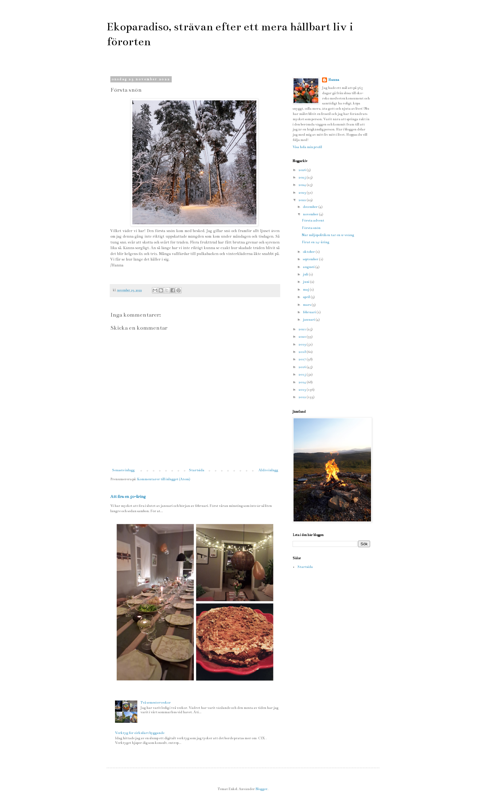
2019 (302, 344)
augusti (309, 267)
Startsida (196, 470)
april (307, 297)
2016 (302, 367)
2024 (302, 185)
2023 (302, 193)
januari (309, 320)
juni (306, 282)
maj (306, 290)
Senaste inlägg (123, 470)
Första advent (313, 220)
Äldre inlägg (268, 470)
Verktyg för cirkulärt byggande (139, 733)
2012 (302, 397)
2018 (302, 352)
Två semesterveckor (155, 703)
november (311, 214)
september (311, 259)
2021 (302, 329)
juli (306, 274)
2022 (302, 200)
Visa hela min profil (307, 147)
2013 (302, 390)
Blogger (261, 789)
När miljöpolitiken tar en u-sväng (328, 235)
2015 (302, 374)
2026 (302, 170)
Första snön (311, 228)
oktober (309, 252)
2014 (302, 382)
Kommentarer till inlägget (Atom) (163, 479)
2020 (302, 337)
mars (307, 305)
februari (309, 312)
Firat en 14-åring (315, 242)
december (310, 207)
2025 (302, 177)
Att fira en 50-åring (128, 496)
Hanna (333, 80)
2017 (302, 359)
